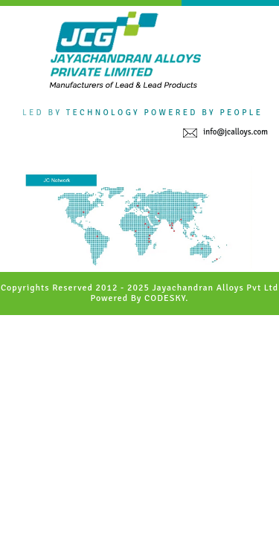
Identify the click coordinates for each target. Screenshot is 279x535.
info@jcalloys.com (235, 132)
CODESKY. (166, 298)
